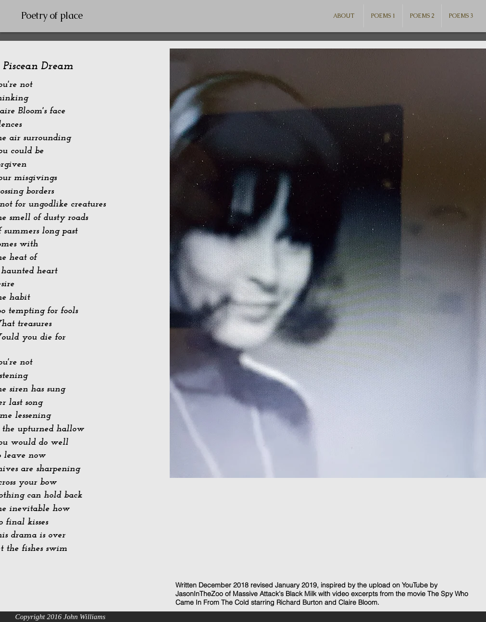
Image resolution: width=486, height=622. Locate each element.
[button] (383, 15)
